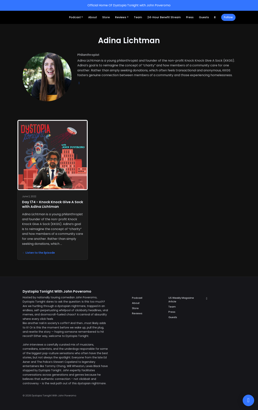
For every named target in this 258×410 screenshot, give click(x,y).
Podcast (75, 17)
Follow (228, 17)
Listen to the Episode (38, 253)
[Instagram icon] (207, 298)
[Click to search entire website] (215, 17)
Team (138, 17)
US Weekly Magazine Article (181, 299)
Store (106, 17)
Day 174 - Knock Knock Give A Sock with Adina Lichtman (52, 204)
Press (190, 17)
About (92, 17)
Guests (204, 17)
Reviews (120, 17)
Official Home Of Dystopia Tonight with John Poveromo (129, 5)
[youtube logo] (79, 83)
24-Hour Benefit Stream (164, 17)
